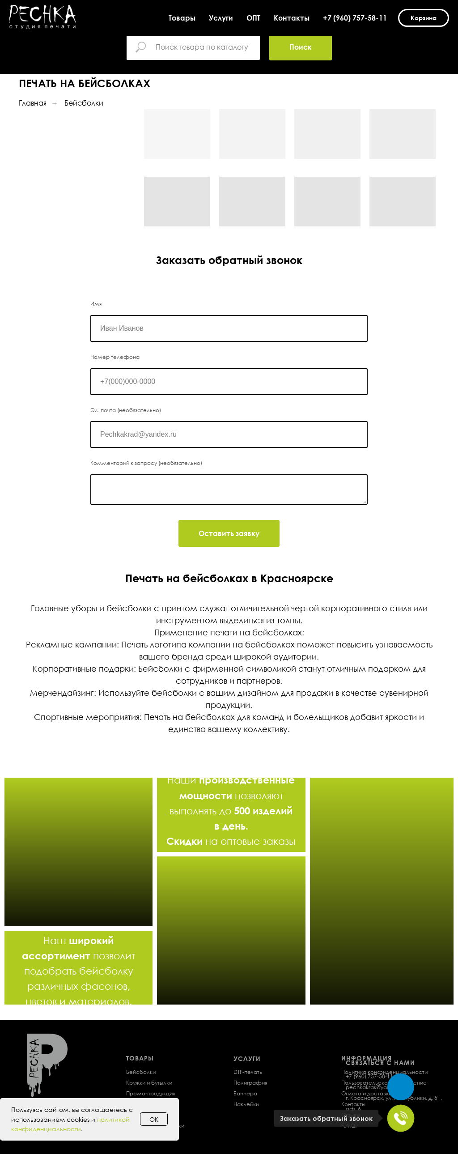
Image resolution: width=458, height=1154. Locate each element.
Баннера (245, 1093)
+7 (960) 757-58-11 (355, 17)
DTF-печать (247, 1072)
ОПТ (253, 17)
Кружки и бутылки (149, 1082)
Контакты (292, 17)
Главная (33, 103)
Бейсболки (83, 103)
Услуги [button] (221, 17)
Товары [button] (182, 17)
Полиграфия (250, 1082)
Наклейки (246, 1104)
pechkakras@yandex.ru (376, 1087)
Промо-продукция (150, 1093)
